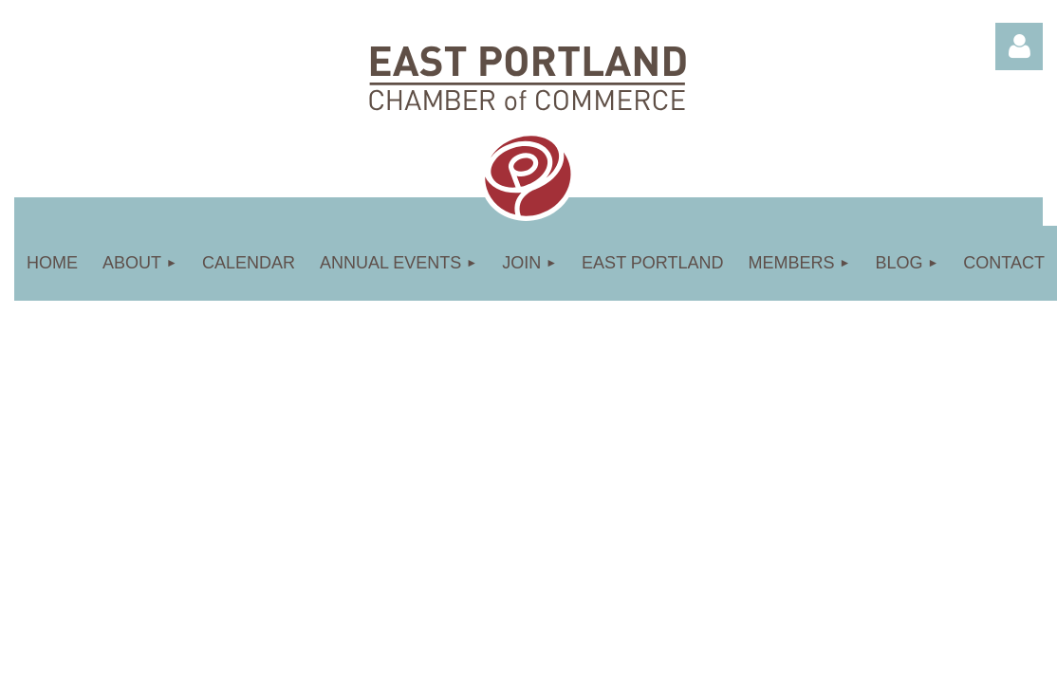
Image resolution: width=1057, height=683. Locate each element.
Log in (1019, 46)
